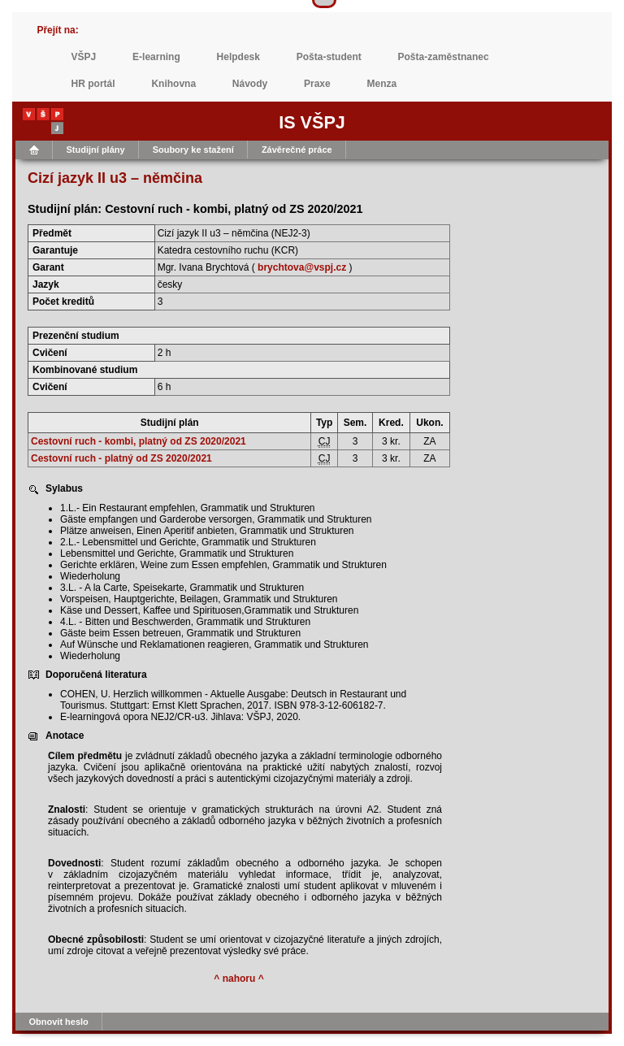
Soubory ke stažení (193, 149)
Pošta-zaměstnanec (443, 57)
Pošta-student (329, 57)
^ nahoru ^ (238, 978)
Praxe (317, 83)
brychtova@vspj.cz (302, 267)
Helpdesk (238, 57)
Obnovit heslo (59, 1021)
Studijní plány (96, 149)
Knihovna (173, 83)
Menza (382, 83)
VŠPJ (84, 57)
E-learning (156, 57)
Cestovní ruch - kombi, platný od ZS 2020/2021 (138, 441)
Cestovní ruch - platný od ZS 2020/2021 (121, 458)
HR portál (93, 83)
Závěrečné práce (297, 149)
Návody (249, 83)
